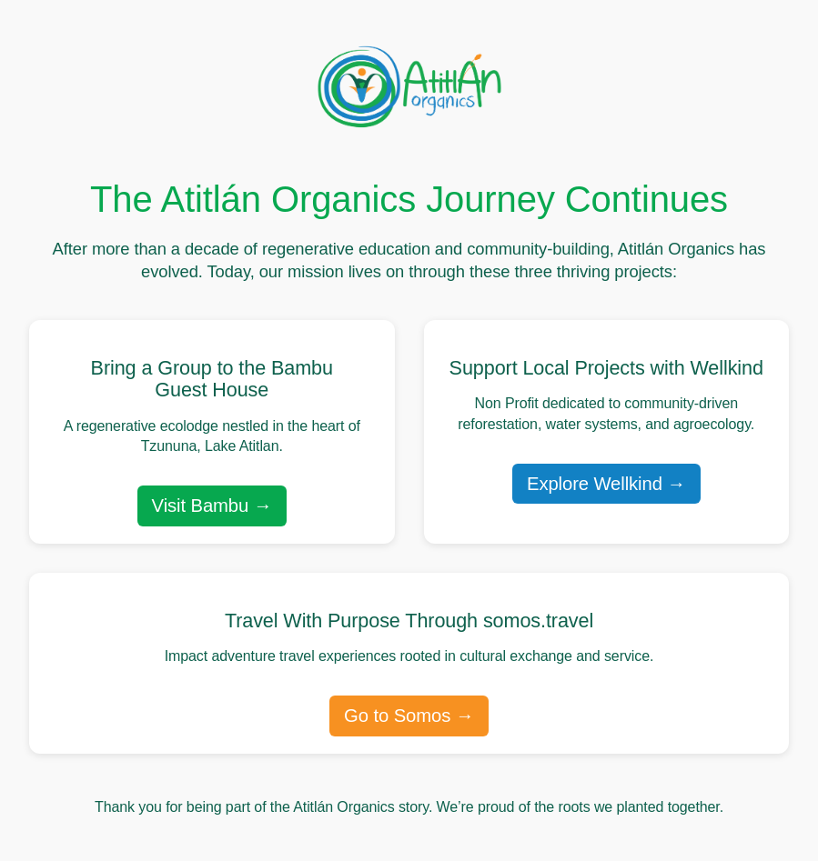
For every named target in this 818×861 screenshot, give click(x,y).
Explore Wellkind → (606, 484)
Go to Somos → (409, 716)
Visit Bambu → (212, 506)
